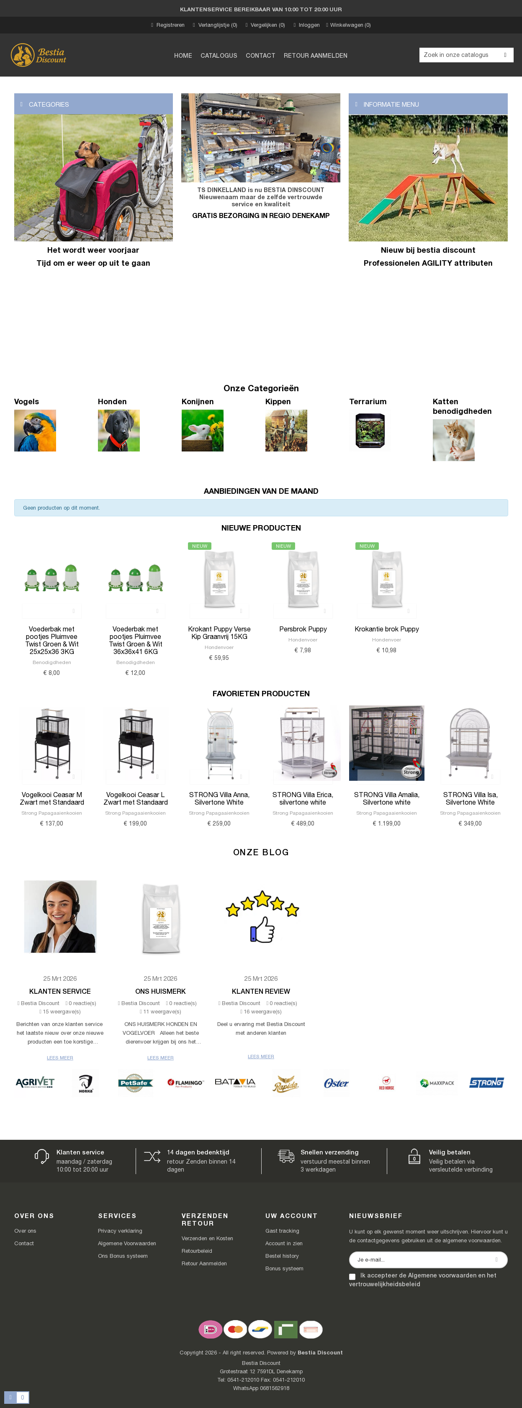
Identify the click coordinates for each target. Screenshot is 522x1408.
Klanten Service (60, 991)
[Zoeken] (466, 55)
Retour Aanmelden (204, 1263)
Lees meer (60, 1057)
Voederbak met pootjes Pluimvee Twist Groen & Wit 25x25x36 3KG (52, 640)
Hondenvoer (219, 647)
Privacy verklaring (120, 1231)
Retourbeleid (197, 1251)
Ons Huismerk (160, 991)
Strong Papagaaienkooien (51, 813)
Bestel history (282, 1256)
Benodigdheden (52, 662)
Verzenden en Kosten (207, 1238)
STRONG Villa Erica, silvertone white (303, 798)
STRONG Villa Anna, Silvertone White (219, 798)
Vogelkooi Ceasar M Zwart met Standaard (52, 798)
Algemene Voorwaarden (127, 1243)
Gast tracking (282, 1231)
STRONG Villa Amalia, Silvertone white (386, 798)
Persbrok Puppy (303, 629)
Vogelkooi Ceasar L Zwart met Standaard (135, 798)
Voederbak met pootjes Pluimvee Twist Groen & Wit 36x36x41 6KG (135, 640)
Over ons (25, 1231)
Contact (24, 1243)
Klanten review (261, 991)
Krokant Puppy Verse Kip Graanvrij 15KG (219, 632)
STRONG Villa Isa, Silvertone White (470, 798)
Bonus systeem (284, 1268)
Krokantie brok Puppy (387, 629)
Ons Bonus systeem (123, 1256)
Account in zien (284, 1243)
